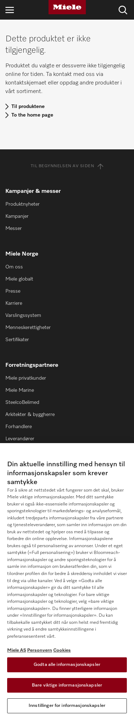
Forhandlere (18, 426)
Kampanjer (17, 216)
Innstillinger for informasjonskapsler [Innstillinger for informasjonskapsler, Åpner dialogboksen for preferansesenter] (67, 705)
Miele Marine (19, 390)
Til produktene (28, 106)
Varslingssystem (23, 315)
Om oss (14, 267)
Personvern (39, 650)
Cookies (62, 650)
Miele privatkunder (25, 378)
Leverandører (19, 438)
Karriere (13, 303)
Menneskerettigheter (28, 327)
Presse (12, 291)
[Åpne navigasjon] (9, 10)
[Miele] (67, 7)
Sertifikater (17, 339)
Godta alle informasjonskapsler (67, 664)
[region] (67, 581)
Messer (13, 228)
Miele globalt (19, 279)
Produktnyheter (22, 204)
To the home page (32, 115)
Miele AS (16, 650)
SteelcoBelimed (22, 402)
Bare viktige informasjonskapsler (67, 685)
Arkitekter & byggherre (30, 414)
